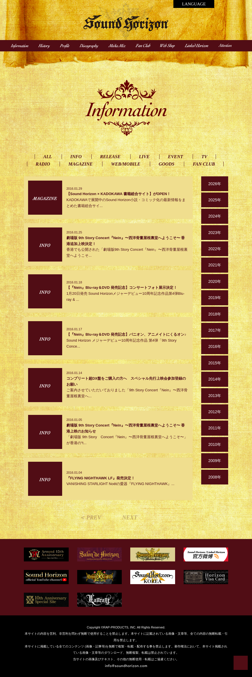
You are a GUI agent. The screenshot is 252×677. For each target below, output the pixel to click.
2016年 (214, 346)
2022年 (214, 248)
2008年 (214, 477)
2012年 (214, 411)
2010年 (214, 444)
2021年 (214, 265)
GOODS (166, 164)
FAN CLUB (204, 164)
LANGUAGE (193, 4)
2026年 (214, 183)
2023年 (214, 232)
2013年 (214, 395)
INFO (76, 156)
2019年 (214, 297)
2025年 (214, 200)
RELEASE (110, 156)
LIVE (144, 156)
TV (204, 156)
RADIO (43, 164)
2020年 (214, 281)
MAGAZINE (80, 164)
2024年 (214, 216)
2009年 (214, 460)
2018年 (214, 314)
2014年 (214, 379)
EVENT (175, 156)
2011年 (214, 428)
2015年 (214, 363)
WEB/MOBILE (125, 164)
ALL (47, 156)
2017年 (214, 330)
